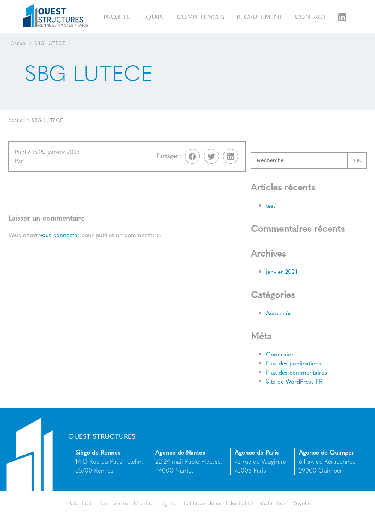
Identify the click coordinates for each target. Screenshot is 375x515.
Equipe (153, 16)
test (270, 205)
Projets (117, 16)
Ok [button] (358, 160)
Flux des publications (293, 363)
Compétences (201, 16)
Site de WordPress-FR (294, 381)
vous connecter (59, 234)
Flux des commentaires (296, 372)
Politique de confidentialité (218, 502)
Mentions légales (156, 502)
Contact (310, 16)
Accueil (19, 43)
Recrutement (260, 16)
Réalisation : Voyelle (284, 502)
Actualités (279, 312)
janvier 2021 (281, 271)
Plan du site (112, 502)
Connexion (280, 354)
